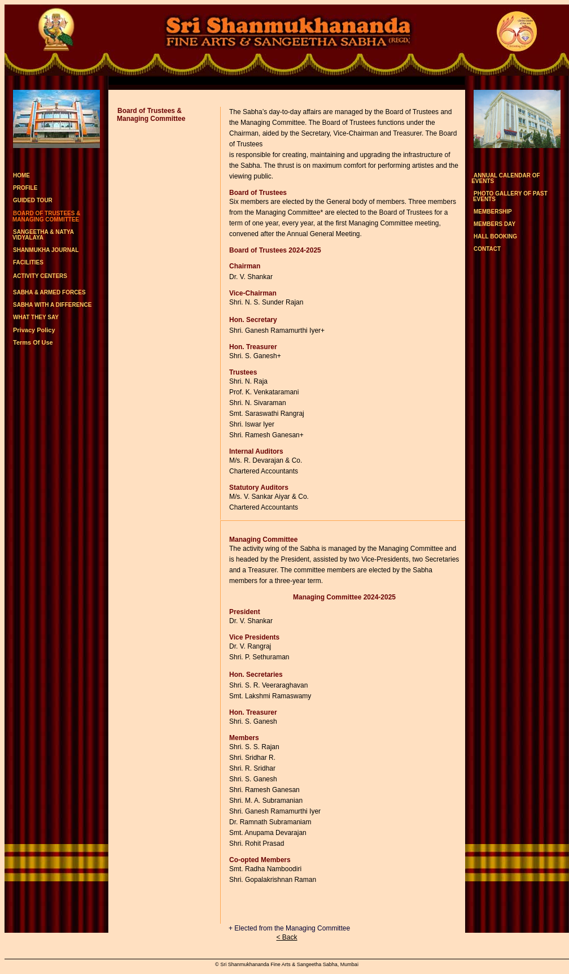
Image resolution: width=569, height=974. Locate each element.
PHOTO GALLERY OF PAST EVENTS (506, 196)
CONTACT (487, 249)
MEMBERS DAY (494, 224)
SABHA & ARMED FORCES (49, 292)
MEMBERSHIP (493, 211)
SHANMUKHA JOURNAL (45, 250)
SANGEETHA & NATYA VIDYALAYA (39, 235)
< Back (286, 937)
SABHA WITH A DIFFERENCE (52, 305)
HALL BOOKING (495, 236)
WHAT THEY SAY (36, 317)
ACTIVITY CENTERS (40, 276)
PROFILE (25, 188)
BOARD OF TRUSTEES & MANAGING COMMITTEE (42, 216)
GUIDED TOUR (32, 200)
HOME (21, 175)
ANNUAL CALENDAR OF (502, 178)
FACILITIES (28, 263)
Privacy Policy (34, 330)
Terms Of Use (33, 342)
